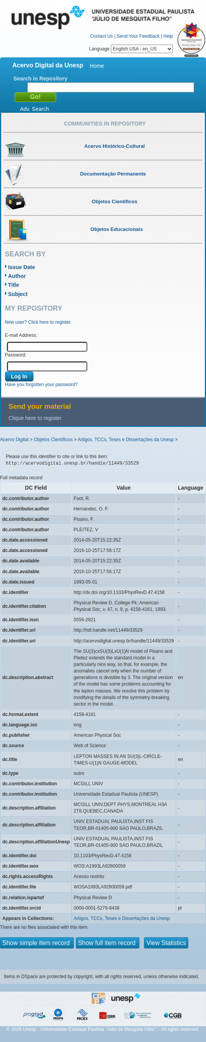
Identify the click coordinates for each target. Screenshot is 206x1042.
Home (97, 66)
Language (131, 49)
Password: (16, 355)
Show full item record (107, 943)
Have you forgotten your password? (41, 384)
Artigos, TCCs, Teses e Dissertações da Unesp (125, 439)
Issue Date (21, 267)
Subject (18, 294)
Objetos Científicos (53, 439)
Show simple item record (37, 943)
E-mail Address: (21, 335)
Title (13, 285)
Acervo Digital (14, 439)
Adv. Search (34, 109)
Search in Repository (40, 78)
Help (168, 36)
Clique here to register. (35, 418)
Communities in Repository (105, 123)
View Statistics (166, 943)
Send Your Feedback (138, 36)
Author (17, 276)
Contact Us (101, 36)
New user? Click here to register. (38, 322)
